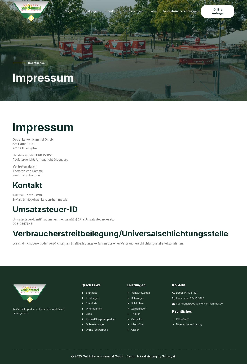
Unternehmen (134, 11)
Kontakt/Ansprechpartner (180, 11)
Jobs (153, 11)
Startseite (70, 11)
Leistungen (91, 11)
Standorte (111, 11)
